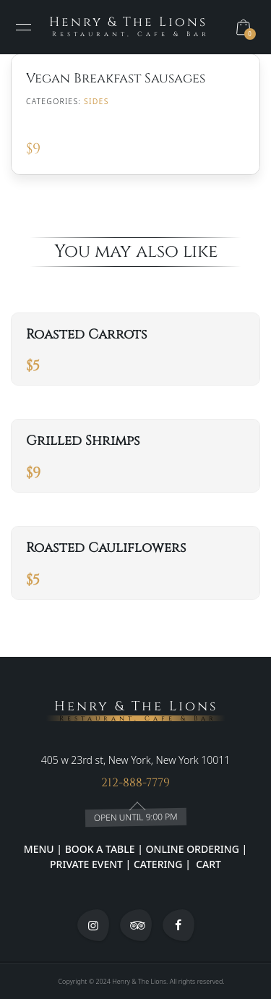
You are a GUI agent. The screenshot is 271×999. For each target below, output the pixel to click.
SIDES (96, 101)
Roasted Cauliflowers (106, 548)
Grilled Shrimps (83, 441)
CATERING (158, 864)
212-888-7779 (135, 783)
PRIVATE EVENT (87, 864)
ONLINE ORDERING (192, 849)
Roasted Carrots (86, 335)
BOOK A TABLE (101, 849)
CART (207, 864)
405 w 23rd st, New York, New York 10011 (135, 760)
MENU (39, 849)
